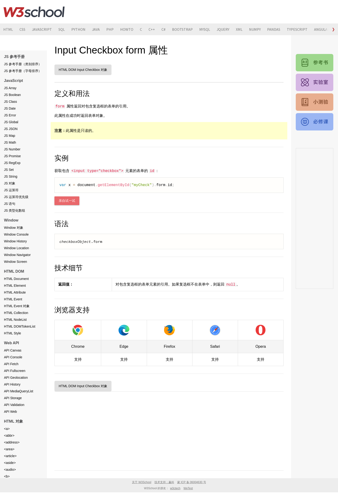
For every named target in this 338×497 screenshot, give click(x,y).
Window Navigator (17, 255)
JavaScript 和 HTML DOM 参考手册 (314, 62)
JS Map (9, 136)
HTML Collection (16, 313)
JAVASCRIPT (42, 29)
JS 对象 (9, 183)
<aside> (10, 463)
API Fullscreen (14, 371)
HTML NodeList (15, 319)
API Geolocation (16, 377)
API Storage (13, 398)
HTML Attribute (15, 292)
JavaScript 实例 (314, 82)
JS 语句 (9, 204)
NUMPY (255, 29)
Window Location (16, 248)
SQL (62, 29)
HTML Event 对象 (17, 306)
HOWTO (127, 29)
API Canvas (12, 350)
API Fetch (11, 364)
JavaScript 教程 (314, 121)
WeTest (188, 488)
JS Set (9, 170)
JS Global (11, 122)
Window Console (16, 234)
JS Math (10, 142)
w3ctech (175, 488)
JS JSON (11, 129)
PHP (110, 29)
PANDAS (274, 29)
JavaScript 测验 (314, 102)
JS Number (12, 149)
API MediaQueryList (18, 391)
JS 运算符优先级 (16, 197)
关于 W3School (141, 482)
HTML (8, 29)
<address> (11, 442)
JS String (10, 176)
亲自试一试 (67, 201)
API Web (10, 411)
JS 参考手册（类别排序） (23, 64)
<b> (7, 476)
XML (240, 29)
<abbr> (9, 435)
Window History (15, 241)
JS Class (10, 101)
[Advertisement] (169, 430)
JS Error (10, 115)
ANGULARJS (324, 29)
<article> (10, 456)
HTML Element (15, 285)
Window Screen (15, 262)
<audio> (10, 469)
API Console (13, 357)
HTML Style (12, 333)
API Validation (14, 405)
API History (12, 384)
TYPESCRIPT (298, 29)
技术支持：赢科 (164, 482)
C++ (152, 29)
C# (164, 29)
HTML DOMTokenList (19, 326)
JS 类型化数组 (14, 210)
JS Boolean (12, 95)
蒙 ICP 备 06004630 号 (191, 482)
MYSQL (205, 29)
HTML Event (13, 299)
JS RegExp (12, 163)
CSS (22, 29)
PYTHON (79, 29)
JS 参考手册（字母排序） (23, 71)
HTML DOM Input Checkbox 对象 (83, 70)
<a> (7, 429)
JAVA (96, 29)
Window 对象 (13, 227)
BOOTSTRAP (183, 29)
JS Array (10, 88)
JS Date (10, 108)
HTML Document (16, 279)
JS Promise (12, 156)
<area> (9, 449)
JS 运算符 (11, 190)
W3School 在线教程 (34, 11)
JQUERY (223, 29)
